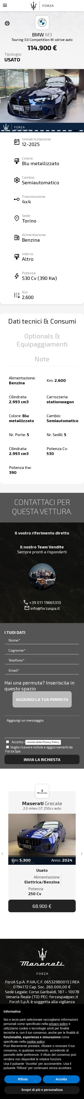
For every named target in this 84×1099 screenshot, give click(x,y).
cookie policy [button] (36, 1041)
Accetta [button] (61, 1079)
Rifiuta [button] (23, 1079)
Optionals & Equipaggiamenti (42, 340)
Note (42, 359)
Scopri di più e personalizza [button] (41, 1090)
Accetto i (33, 742)
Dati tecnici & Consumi (42, 321)
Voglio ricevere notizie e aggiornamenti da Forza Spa (39, 749)
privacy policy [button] (58, 1024)
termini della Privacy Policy (43, 742)
